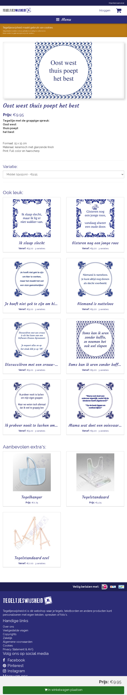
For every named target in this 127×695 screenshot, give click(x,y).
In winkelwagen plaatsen (63, 690)
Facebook (14, 660)
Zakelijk (7, 638)
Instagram (14, 671)
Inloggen (104, 10)
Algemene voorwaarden (17, 641)
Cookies (8, 645)
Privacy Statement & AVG (18, 649)
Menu (63, 19)
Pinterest (13, 665)
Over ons (8, 626)
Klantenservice (116, 3)
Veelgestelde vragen (15, 630)
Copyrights (9, 634)
